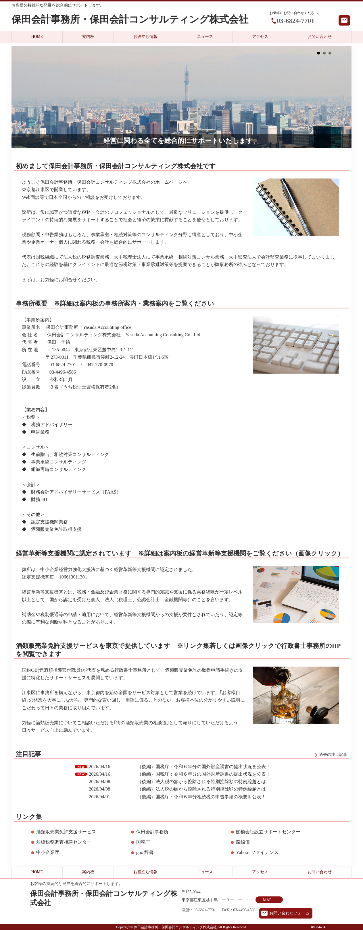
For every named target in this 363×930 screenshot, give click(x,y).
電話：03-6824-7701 (199, 910)
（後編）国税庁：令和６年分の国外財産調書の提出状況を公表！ (203, 766)
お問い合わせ (320, 36)
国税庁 (143, 842)
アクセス (260, 36)
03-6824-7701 (295, 20)
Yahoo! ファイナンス (257, 852)
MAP (267, 900)
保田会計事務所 (152, 831)
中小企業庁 (47, 852)
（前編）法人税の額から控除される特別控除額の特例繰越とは (201, 789)
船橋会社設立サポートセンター (268, 831)
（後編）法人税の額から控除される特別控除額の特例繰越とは (201, 781)
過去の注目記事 (333, 754)
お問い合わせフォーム (289, 913)
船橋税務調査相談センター (63, 842)
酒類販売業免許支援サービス (66, 831)
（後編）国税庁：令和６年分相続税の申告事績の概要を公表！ (201, 796)
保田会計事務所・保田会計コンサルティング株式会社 (129, 19)
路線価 (243, 842)
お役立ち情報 (145, 36)
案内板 (88, 36)
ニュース (205, 36)
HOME (37, 36)
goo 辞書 (145, 852)
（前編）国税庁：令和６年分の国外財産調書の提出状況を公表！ (203, 774)
